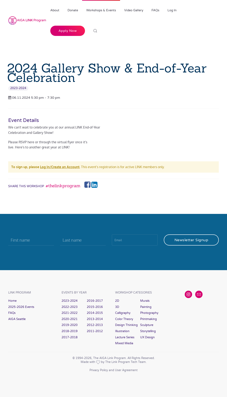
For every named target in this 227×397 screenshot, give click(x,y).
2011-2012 (95, 331)
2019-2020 (70, 325)
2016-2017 (95, 301)
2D (117, 301)
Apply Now (67, 31)
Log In (172, 10)
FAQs (155, 10)
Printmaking (148, 319)
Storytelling (148, 331)
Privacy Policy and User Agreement (113, 370)
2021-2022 (70, 313)
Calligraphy (123, 313)
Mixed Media (124, 343)
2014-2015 (95, 313)
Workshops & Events (101, 10)
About (54, 10)
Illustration (122, 331)
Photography (149, 313)
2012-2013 (95, 325)
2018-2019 (70, 331)
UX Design (147, 337)
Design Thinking (126, 325)
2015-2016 (95, 307)
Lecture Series (124, 337)
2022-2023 (70, 307)
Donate (73, 10)
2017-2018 (70, 337)
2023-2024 (18, 88)
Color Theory (124, 319)
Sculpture (146, 325)
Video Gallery (133, 10)
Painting (145, 307)
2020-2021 (70, 319)
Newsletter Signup (191, 240)
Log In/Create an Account (59, 167)
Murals (145, 301)
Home (12, 301)
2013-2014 (95, 319)
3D (117, 307)
